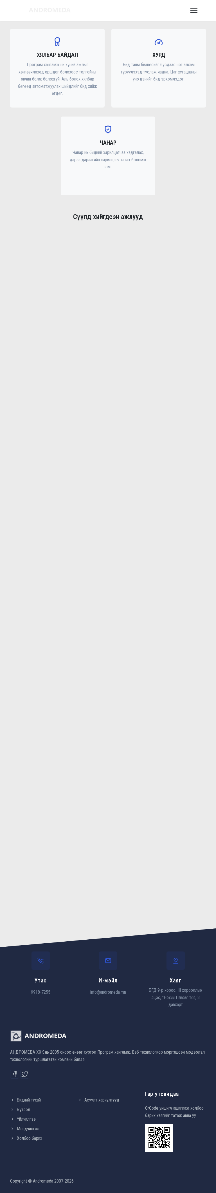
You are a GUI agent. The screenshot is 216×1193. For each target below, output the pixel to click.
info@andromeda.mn (108, 992)
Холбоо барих (26, 1138)
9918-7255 (40, 992)
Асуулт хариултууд (98, 1100)
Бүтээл (20, 1109)
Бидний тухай (25, 1100)
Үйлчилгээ (23, 1119)
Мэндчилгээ (24, 1128)
